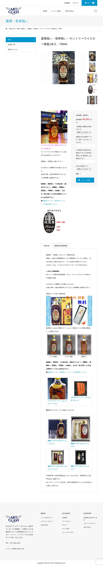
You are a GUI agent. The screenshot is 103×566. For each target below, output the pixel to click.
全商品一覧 (11, 44)
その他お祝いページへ (51, 204)
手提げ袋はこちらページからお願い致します (81, 397)
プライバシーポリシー (47, 521)
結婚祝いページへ (48, 200)
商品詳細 (46, 246)
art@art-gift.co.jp (18, 548)
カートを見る (65, 528)
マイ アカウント (66, 521)
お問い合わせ (69, 11)
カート (90, 3)
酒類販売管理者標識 (60, 246)
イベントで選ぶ (56, 11)
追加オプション (13, 49)
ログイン (76, 3)
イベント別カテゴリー (47, 517)
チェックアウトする (67, 532)
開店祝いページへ (65, 372)
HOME (45, 11)
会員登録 (67, 3)
